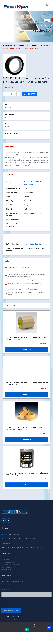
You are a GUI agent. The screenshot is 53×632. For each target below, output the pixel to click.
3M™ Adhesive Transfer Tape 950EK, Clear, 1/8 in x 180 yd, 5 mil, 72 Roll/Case (25, 338)
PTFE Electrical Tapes (34, 46)
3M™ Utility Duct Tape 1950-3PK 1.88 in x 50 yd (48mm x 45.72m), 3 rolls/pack (26, 474)
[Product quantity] (12, 94)
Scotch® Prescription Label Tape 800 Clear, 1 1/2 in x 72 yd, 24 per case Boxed (26, 429)
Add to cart (29, 94)
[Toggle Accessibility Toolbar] (49, 628)
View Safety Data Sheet (34, 244)
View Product (26, 349)
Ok (27, 629)
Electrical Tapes (19, 46)
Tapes (10, 46)
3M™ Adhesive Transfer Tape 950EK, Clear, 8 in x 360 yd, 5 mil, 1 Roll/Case (26, 383)
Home (35, 21)
